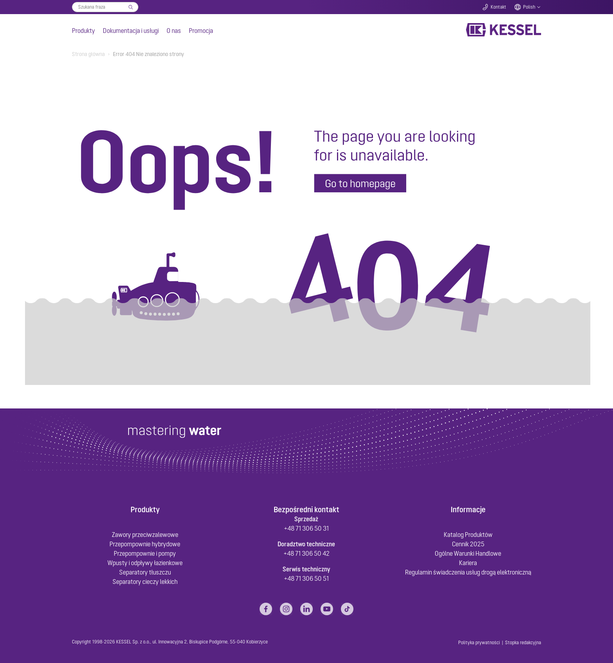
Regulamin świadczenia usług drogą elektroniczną (468, 572)
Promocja (201, 30)
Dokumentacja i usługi (131, 30)
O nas (174, 30)
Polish (529, 7)
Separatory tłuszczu (145, 572)
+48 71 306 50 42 (306, 553)
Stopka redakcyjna (523, 642)
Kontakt (498, 7)
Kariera (468, 562)
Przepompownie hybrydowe (144, 543)
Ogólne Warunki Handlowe (468, 553)
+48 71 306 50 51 (306, 578)
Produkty (83, 30)
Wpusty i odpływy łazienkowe (145, 562)
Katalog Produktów (468, 534)
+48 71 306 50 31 (306, 528)
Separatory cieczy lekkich (145, 581)
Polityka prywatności (479, 642)
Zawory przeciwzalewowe (145, 534)
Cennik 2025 (468, 543)
